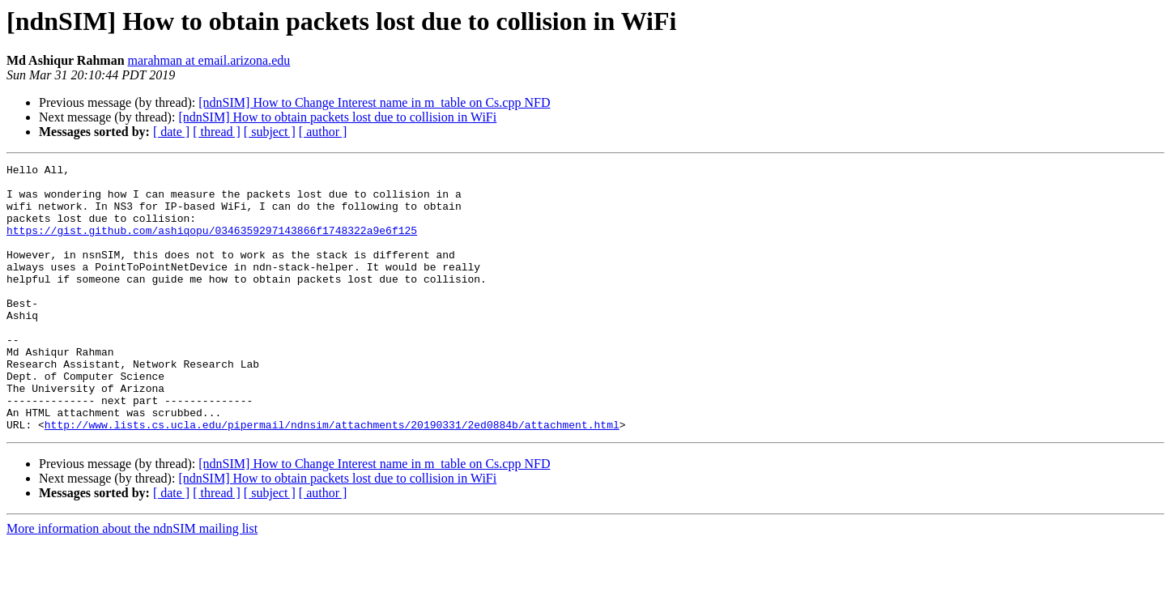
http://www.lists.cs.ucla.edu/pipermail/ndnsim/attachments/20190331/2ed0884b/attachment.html (332, 477)
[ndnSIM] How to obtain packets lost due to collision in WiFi (337, 117)
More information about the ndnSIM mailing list (132, 582)
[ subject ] (270, 131)
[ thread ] (217, 131)
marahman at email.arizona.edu (209, 60)
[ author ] (323, 131)
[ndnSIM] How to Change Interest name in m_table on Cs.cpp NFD (374, 102)
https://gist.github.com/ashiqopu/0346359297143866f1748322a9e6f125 (211, 244)
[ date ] (171, 131)
